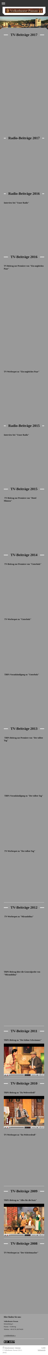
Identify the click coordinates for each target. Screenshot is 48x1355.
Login (43, 1348)
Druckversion (8, 1348)
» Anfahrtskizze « (10, 1335)
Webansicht (41, 1350)
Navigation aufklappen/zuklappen (24, 3)
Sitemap (18, 1348)
